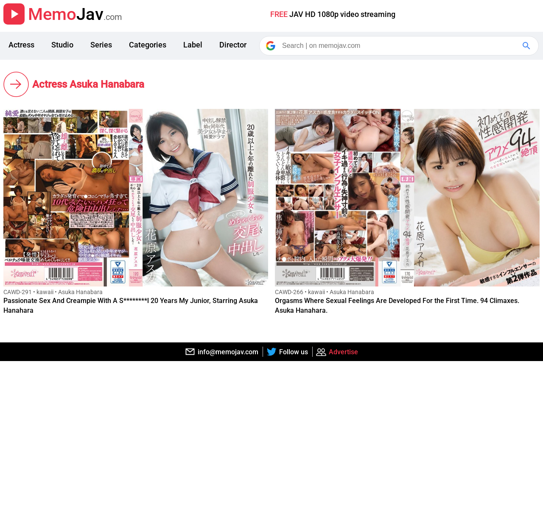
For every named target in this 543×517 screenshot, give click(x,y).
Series (101, 44)
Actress (21, 44)
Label (192, 44)
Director (232, 44)
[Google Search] (527, 45)
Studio (62, 44)
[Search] (399, 45)
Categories (147, 44)
